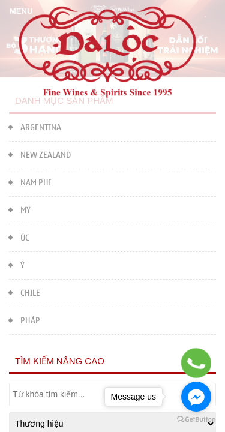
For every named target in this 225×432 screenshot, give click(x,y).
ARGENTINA (35, 126)
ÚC (19, 236)
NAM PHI (30, 181)
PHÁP (24, 319)
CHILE (24, 291)
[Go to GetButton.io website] (196, 420)
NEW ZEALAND (40, 153)
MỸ (20, 209)
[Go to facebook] (196, 397)
